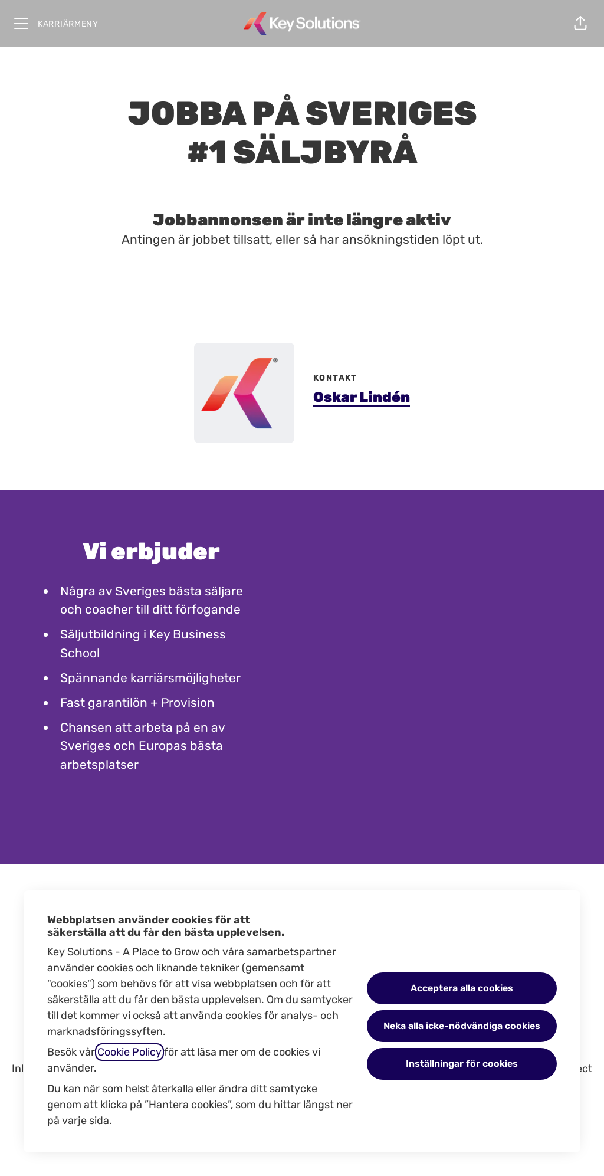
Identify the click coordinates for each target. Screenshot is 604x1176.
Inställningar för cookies (462, 1063)
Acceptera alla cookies (462, 988)
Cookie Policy (129, 1052)
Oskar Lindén (361, 397)
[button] (580, 23)
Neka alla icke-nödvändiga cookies (461, 1025)
